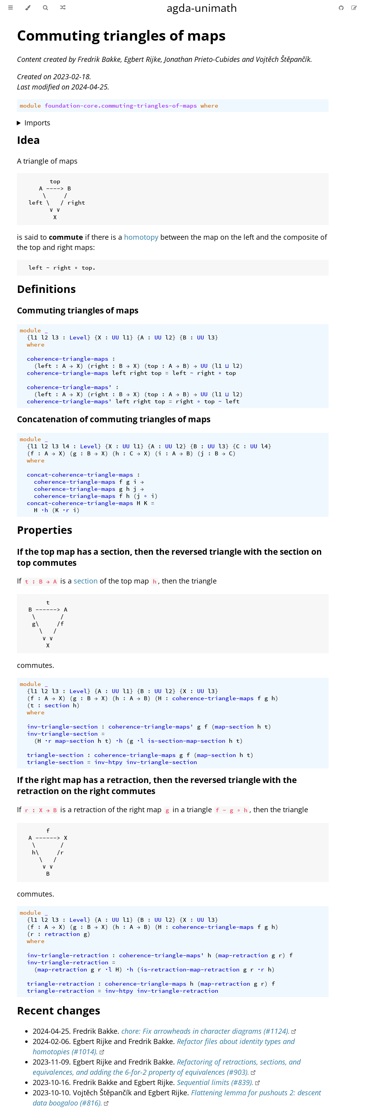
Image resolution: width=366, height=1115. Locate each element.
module (30, 105)
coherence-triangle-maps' (69, 387)
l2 (44, 337)
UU (115, 337)
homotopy (141, 237)
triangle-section (55, 755)
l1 (33, 337)
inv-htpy (108, 762)
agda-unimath (202, 7)
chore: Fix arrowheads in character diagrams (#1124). (205, 1031)
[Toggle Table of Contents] (10, 8)
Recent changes (58, 1010)
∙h (44, 510)
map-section (234, 726)
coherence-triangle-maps (67, 358)
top (152, 365)
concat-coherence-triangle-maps (80, 474)
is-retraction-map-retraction (190, 969)
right (99, 365)
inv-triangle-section (62, 726)
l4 (65, 446)
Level (78, 337)
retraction (62, 934)
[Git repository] (342, 7)
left (44, 365)
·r (65, 510)
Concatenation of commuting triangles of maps (113, 419)
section (86, 580)
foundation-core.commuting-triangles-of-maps (121, 105)
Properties (44, 529)
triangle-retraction (60, 983)
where (209, 105)
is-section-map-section (186, 740)
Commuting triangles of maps (121, 35)
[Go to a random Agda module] (63, 8)
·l (140, 740)
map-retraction (243, 955)
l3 (55, 337)
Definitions (46, 289)
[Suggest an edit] (354, 7)
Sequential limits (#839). (215, 1082)
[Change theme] (28, 8)
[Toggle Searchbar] (45, 8)
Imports (37, 122)
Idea (28, 139)
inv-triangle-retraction (67, 955)
